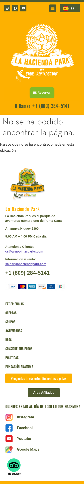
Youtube (24, 439)
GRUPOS (10, 321)
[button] (52, 8)
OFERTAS (11, 312)
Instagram (25, 417)
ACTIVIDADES (13, 330)
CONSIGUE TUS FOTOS (18, 348)
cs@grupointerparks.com (24, 251)
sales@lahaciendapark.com (25, 264)
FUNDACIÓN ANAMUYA (19, 366)
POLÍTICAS (12, 357)
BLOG (8, 339)
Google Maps (28, 449)
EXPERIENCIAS (14, 303)
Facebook (25, 428)
